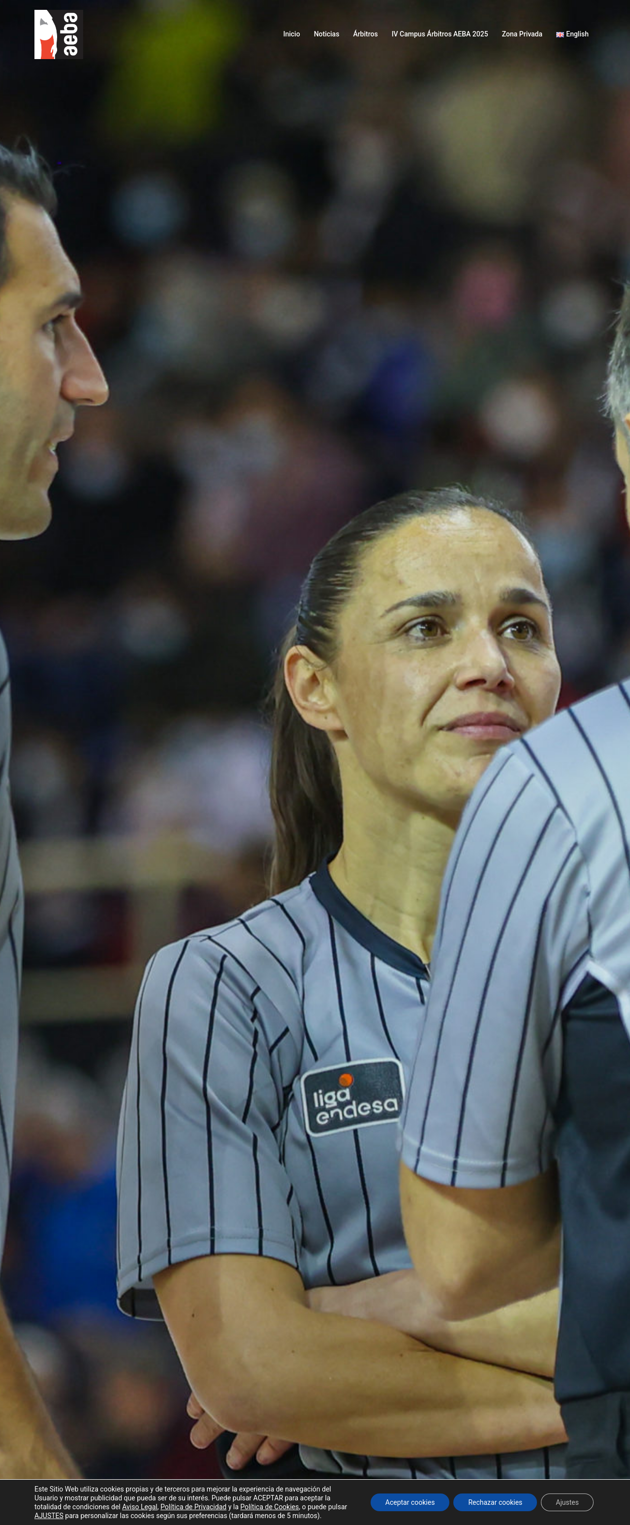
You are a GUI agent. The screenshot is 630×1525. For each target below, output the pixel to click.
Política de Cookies (269, 1507)
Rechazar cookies (495, 1502)
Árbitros (365, 34)
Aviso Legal (140, 1507)
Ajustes (567, 1502)
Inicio (291, 34)
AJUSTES (48, 1516)
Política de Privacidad (193, 1507)
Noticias (327, 34)
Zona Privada (522, 34)
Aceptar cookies (410, 1502)
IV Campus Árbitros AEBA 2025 (440, 34)
